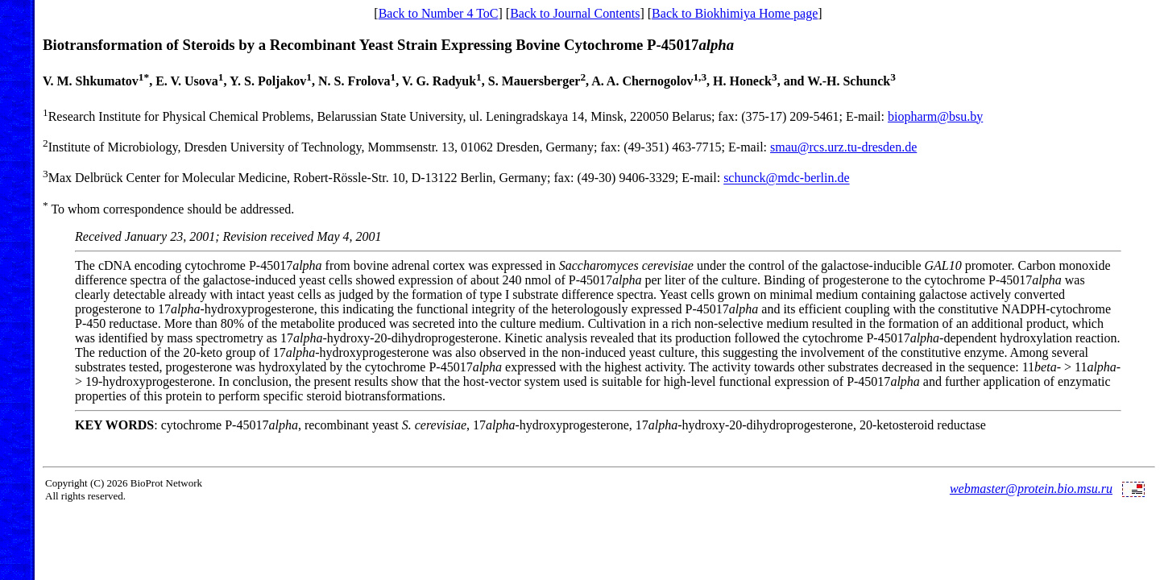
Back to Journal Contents (575, 13)
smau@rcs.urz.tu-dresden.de (843, 147)
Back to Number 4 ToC (439, 13)
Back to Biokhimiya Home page (735, 13)
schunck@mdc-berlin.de (786, 178)
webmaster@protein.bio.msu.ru (1031, 488)
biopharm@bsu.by (935, 116)
